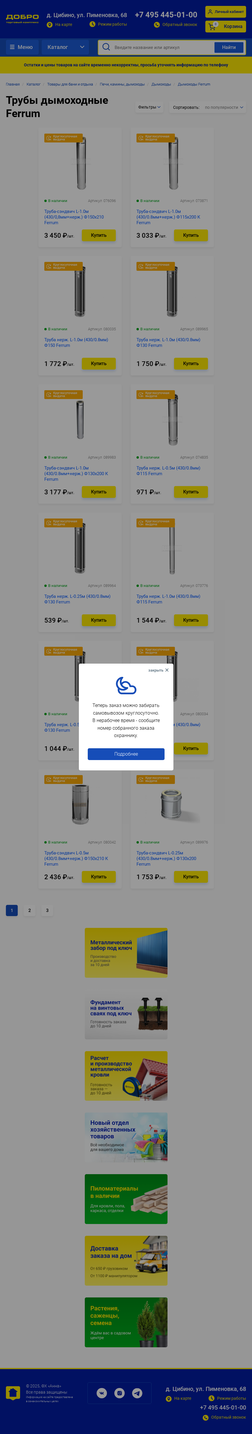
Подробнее (126, 754)
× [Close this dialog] (159, 670)
